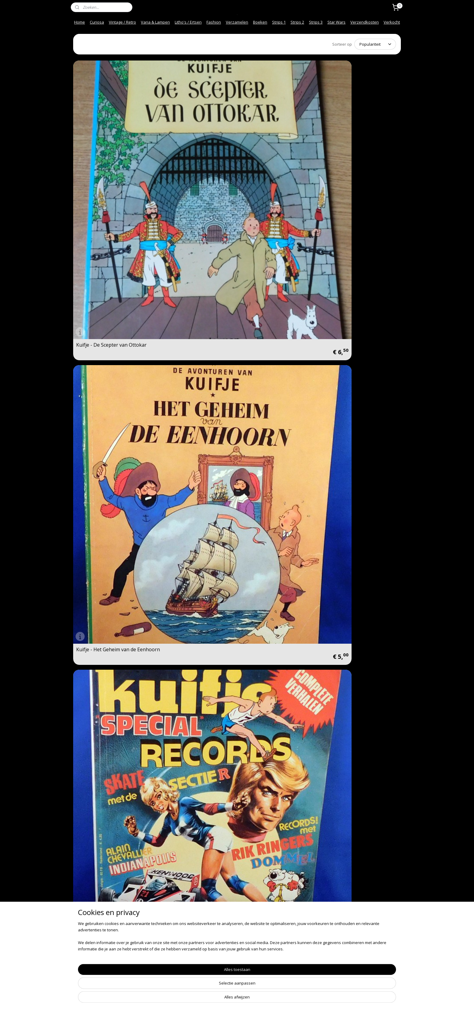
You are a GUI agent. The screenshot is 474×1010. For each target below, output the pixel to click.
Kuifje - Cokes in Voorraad (355, 353)
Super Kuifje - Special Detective (361, 144)
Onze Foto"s (153, 952)
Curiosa (97, 22)
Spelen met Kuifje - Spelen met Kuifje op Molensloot (110, 351)
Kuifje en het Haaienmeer (271, 457)
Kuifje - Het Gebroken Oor (189, 875)
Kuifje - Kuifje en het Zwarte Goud (190, 768)
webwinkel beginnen (253, 999)
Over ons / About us (93, 946)
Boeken (260, 22)
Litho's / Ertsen (188, 22)
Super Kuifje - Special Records (276, 144)
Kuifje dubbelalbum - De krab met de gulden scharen (359, 247)
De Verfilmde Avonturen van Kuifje (357, 455)
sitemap (216, 999)
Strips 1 (279, 22)
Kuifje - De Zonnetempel (187, 666)
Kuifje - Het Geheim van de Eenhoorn (189, 142)
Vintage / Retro (122, 22)
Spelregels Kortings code (164, 965)
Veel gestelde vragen (94, 940)
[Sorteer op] (375, 44)
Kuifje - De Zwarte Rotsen (188, 353)
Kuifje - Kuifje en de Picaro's (273, 562)
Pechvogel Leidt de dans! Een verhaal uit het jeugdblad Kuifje (277, 247)
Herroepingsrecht (158, 940)
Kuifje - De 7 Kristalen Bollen (108, 666)
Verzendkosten (364, 22)
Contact (82, 927)
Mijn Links (151, 958)
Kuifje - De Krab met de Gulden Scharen (360, 768)
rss (229, 999)
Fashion (213, 22)
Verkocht (392, 22)
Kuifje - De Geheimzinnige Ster (110, 875)
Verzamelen (237, 22)
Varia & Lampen (155, 22)
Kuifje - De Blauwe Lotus (104, 770)
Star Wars (336, 22)
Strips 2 (297, 22)
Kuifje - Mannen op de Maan (108, 457)
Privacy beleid (154, 946)
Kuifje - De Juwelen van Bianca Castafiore (110, 560)
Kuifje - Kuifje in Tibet (183, 457)
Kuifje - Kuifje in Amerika (270, 353)
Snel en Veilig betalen (95, 933)
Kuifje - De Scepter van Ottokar (111, 144)
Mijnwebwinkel (305, 999)
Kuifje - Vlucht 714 (346, 562)
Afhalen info (86, 952)
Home (79, 22)
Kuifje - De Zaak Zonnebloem (192, 562)
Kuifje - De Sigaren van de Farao (355, 664)
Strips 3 (316, 22)
